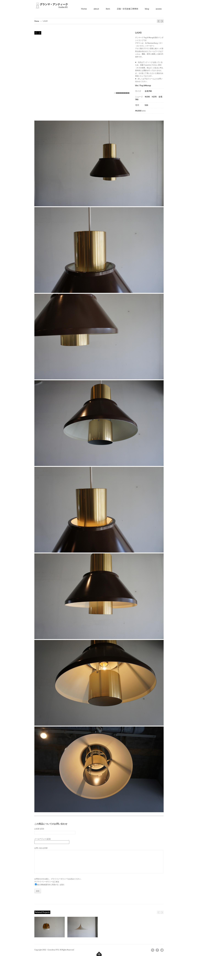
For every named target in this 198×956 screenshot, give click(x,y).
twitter (162, 950)
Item (108, 9)
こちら (56, 882)
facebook (157, 950)
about (96, 9)
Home (84, 9)
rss (152, 950)
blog (147, 9)
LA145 (158, 21)
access (159, 9)
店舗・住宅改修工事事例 (127, 9)
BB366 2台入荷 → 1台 (162, 21)
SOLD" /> (82, 928)
